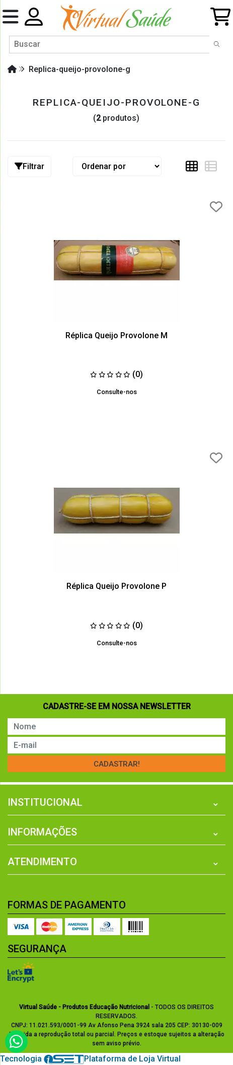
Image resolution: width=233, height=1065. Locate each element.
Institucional (45, 802)
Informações (42, 832)
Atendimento (42, 862)
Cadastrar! (117, 764)
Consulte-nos (117, 392)
